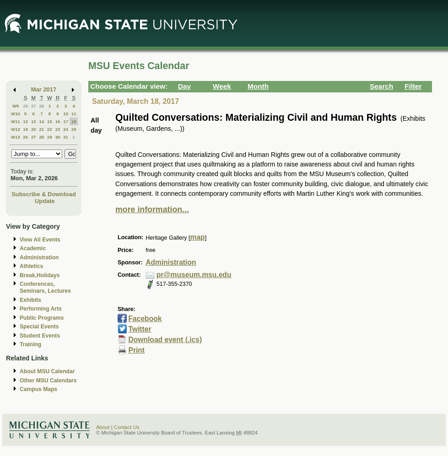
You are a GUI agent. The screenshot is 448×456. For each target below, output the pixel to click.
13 (33, 121)
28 (41, 105)
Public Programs (42, 318)
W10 (15, 113)
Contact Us (127, 427)
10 (65, 113)
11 (73, 113)
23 (57, 129)
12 (25, 121)
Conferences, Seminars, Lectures (45, 287)
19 (25, 129)
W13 (15, 136)
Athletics (31, 266)
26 (25, 105)
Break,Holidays (40, 275)
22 (49, 129)
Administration (39, 257)
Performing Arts (41, 309)
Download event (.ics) (165, 339)
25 (73, 129)
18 (73, 121)
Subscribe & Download (43, 194)
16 (57, 121)
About (103, 427)
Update (45, 201)
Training (30, 344)
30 (57, 136)
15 (49, 121)
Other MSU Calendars (48, 380)
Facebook (145, 318)
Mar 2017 (43, 89)
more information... (152, 209)
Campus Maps (38, 389)
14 (41, 121)
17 (65, 121)
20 (33, 129)
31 (65, 136)
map (197, 237)
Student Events (40, 336)
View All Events (40, 239)
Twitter (139, 329)
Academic (33, 248)
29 (49, 136)
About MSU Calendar (47, 371)
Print (136, 350)
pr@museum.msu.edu (194, 275)
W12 (15, 129)
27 (33, 105)
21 (41, 129)
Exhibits (30, 300)
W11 (15, 121)
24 (65, 129)
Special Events (39, 326)
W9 (15, 105)
